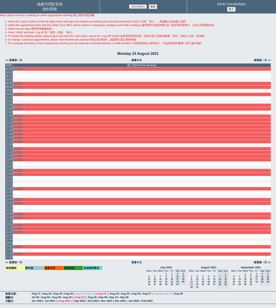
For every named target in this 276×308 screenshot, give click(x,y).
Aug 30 (178, 293)
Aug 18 (46, 293)
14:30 (9, 192)
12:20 (9, 145)
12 (149, 279)
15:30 (9, 213)
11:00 (9, 116)
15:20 (9, 210)
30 (172, 284)
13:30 (9, 170)
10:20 (9, 101)
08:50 (9, 68)
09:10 (9, 76)
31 (197, 287)
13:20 (9, 166)
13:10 (9, 163)
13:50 (9, 177)
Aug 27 (146, 293)
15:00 (9, 203)
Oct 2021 (93, 300)
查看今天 (136, 60)
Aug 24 (114, 293)
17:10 (9, 250)
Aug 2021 (65, 300)
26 (149, 284)
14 (160, 279)
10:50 (9, 112)
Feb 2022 (147, 300)
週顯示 (9, 297)
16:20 (9, 232)
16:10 (9, 228)
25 (203, 284)
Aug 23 (101, 293)
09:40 (9, 86)
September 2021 (251, 267)
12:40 (9, 152)
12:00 (9, 137)
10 (197, 279)
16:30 (9, 235)
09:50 (9, 90)
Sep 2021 (80, 300)
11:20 (9, 123)
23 (172, 282)
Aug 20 (68, 293)
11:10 (9, 119)
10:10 (9, 97)
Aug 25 (125, 293)
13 (155, 279)
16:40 (9, 239)
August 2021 (208, 267)
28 (160, 284)
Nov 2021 (107, 300)
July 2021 (166, 267)
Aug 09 (56, 297)
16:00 (9, 224)
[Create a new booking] (142, 72)
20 (155, 282)
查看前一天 (15, 60)
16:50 (9, 243)
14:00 (9, 181)
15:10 (9, 206)
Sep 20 (124, 297)
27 (155, 284)
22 (166, 282)
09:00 (9, 72)
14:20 (9, 188)
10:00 (9, 94)
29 (166, 284)
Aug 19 (57, 293)
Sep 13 (113, 297)
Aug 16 (67, 297)
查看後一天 (260, 60)
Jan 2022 (133, 300)
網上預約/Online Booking (141, 65)
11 (203, 279)
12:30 (9, 148)
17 (197, 282)
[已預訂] (18, 69)
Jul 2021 (50, 300)
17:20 (9, 253)
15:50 (9, 221)
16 (172, 279)
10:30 (9, 105)
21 (160, 282)
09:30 (9, 83)
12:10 (9, 141)
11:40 (9, 130)
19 (149, 282)
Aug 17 (36, 293)
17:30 (9, 257)
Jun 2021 (37, 300)
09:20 (9, 79)
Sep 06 (103, 297)
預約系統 (49, 9)
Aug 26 (136, 293)
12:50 (9, 155)
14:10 (9, 184)
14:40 (9, 195)
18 (203, 282)
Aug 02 (45, 297)
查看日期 (11, 293)
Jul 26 (35, 297)
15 (166, 279)
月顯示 (9, 301)
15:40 (9, 217)
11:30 (9, 126)
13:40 (9, 174)
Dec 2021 (120, 300)
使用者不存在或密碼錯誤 (231, 4)
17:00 (9, 246)
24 (197, 284)
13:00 (9, 159)
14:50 (9, 199)
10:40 (9, 108)
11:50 (9, 134)
